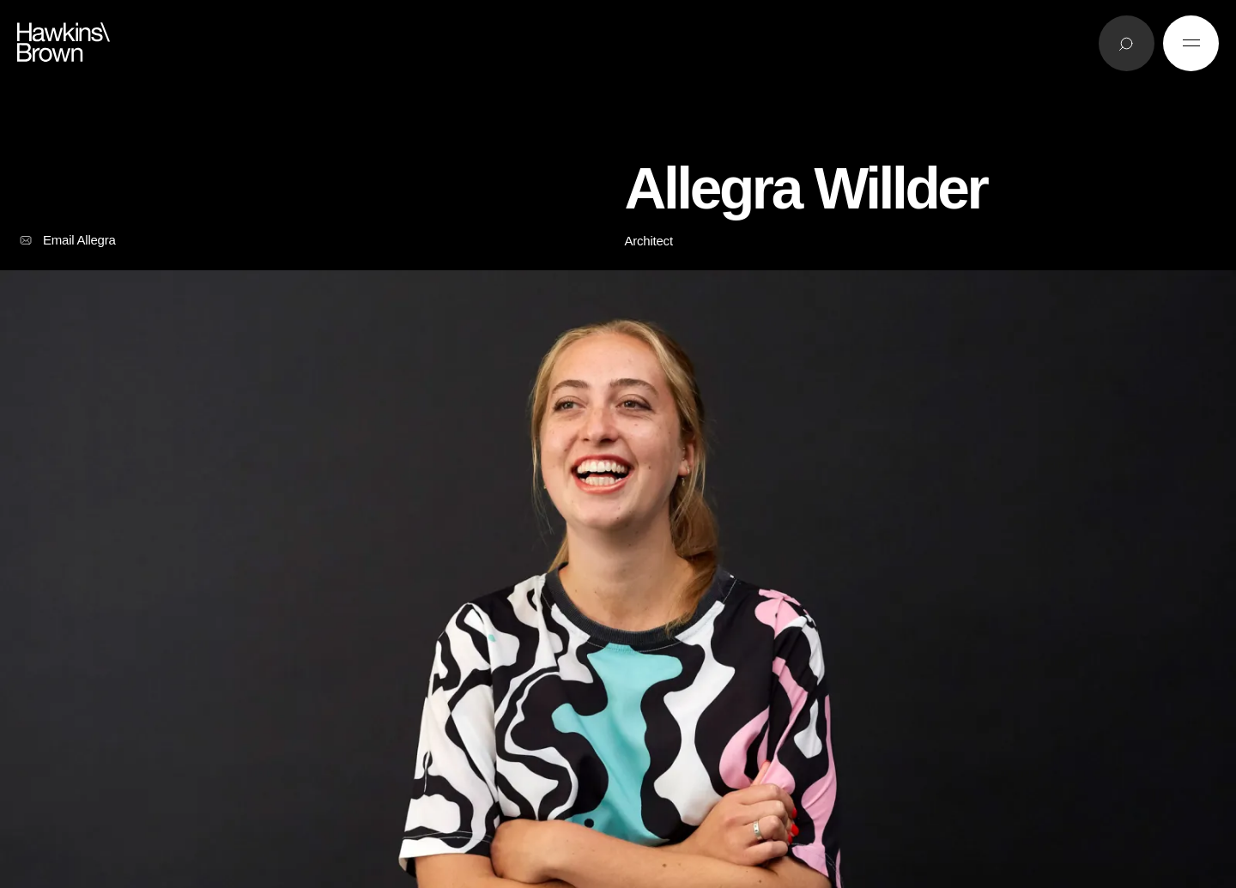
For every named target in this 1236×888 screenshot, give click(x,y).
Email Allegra (66, 240)
